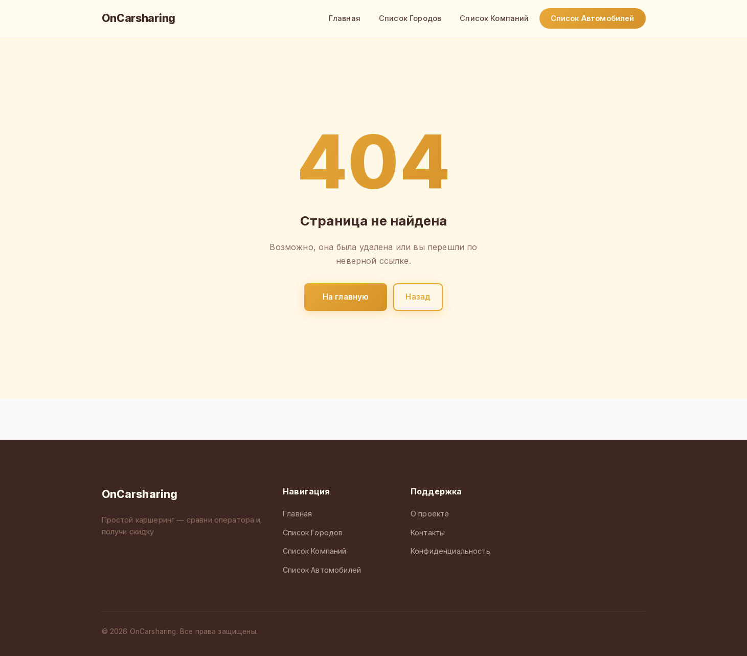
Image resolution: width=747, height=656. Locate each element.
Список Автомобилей (593, 18)
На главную (346, 297)
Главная (344, 18)
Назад (418, 297)
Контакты (428, 532)
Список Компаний (494, 18)
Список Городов (410, 18)
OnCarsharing (138, 18)
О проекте (430, 513)
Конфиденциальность (450, 551)
